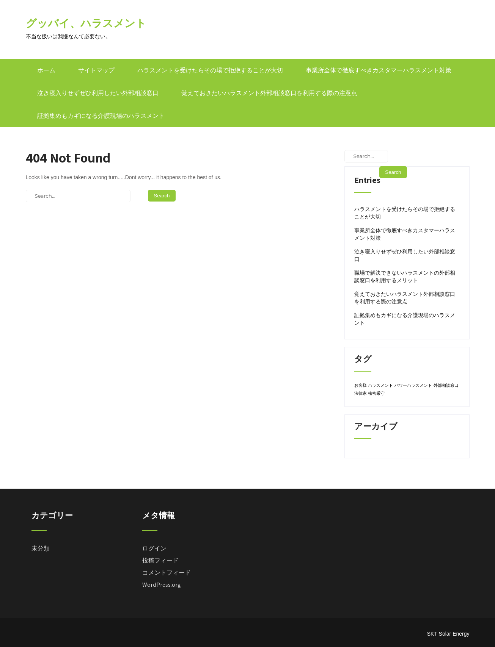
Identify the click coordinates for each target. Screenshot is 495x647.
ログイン (154, 548)
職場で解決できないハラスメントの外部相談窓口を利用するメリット (404, 276)
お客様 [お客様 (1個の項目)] (360, 385)
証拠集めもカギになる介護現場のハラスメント (101, 116)
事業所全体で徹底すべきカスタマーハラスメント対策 (378, 70)
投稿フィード (160, 560)
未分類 (40, 548)
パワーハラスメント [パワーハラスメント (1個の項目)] (413, 385)
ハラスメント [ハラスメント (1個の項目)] (380, 385)
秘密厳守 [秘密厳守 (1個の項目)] (376, 393)
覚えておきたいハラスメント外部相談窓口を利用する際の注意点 (269, 93)
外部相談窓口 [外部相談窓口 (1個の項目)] (446, 385)
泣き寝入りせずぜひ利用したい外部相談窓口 (98, 93)
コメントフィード (166, 573)
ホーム (46, 70)
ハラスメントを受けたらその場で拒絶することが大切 (210, 70)
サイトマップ (96, 70)
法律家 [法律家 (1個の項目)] (360, 393)
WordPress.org (161, 585)
